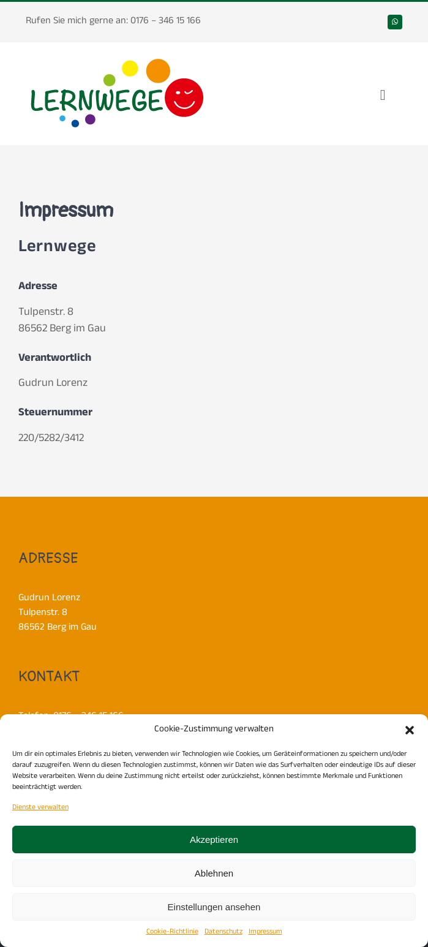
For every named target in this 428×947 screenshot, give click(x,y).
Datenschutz (223, 932)
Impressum (265, 932)
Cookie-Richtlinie (172, 932)
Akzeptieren (214, 839)
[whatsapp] (395, 22)
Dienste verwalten (40, 807)
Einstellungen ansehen (214, 907)
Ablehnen (214, 873)
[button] (410, 730)
